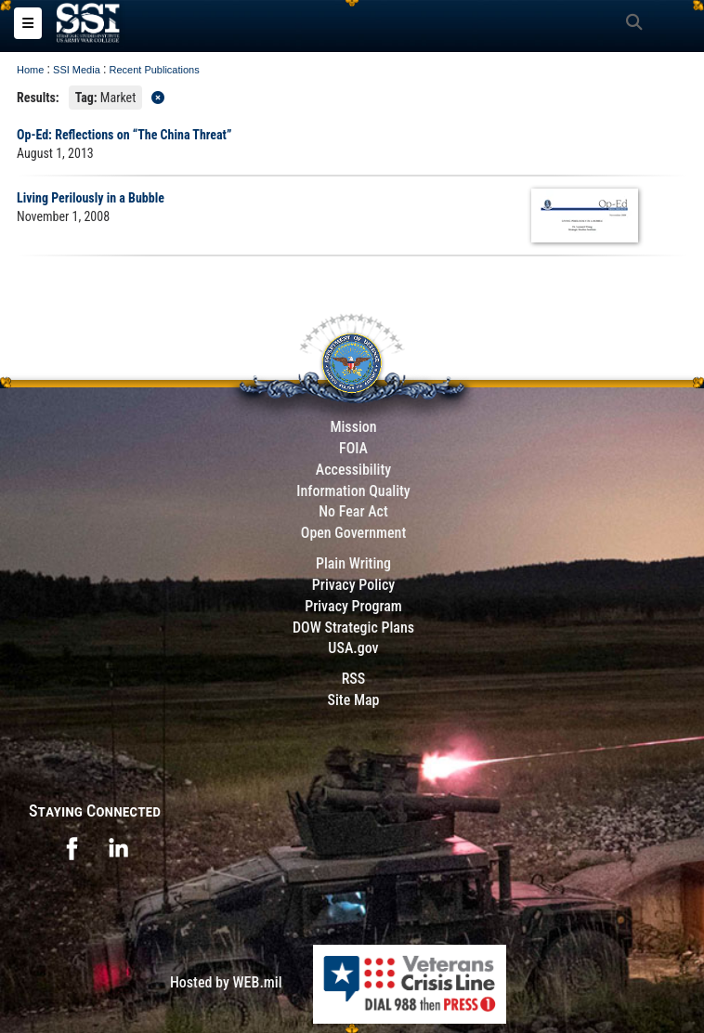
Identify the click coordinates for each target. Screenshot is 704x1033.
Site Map (353, 700)
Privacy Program (353, 606)
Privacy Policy (353, 585)
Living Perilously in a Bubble (90, 197)
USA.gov (353, 648)
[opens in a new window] (71, 847)
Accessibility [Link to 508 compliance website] (353, 469)
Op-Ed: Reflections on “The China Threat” (124, 134)
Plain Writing (353, 563)
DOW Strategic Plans (353, 627)
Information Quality (353, 491)
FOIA (353, 448)
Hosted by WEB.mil (226, 982)
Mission (353, 427)
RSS (354, 678)
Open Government (354, 533)
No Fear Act (353, 511)
